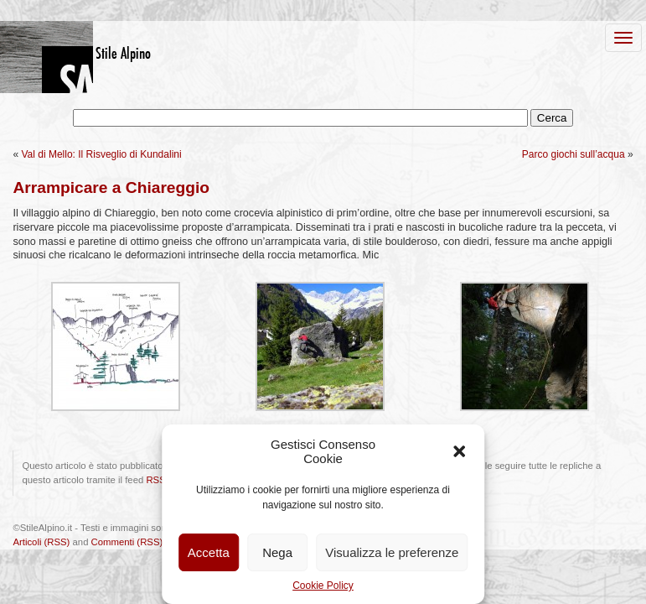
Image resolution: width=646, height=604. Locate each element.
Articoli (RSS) (41, 542)
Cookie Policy (323, 585)
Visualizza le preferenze (391, 552)
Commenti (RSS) (127, 542)
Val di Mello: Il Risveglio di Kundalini (101, 154)
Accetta (209, 552)
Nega (277, 552)
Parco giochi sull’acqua (573, 154)
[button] (459, 451)
